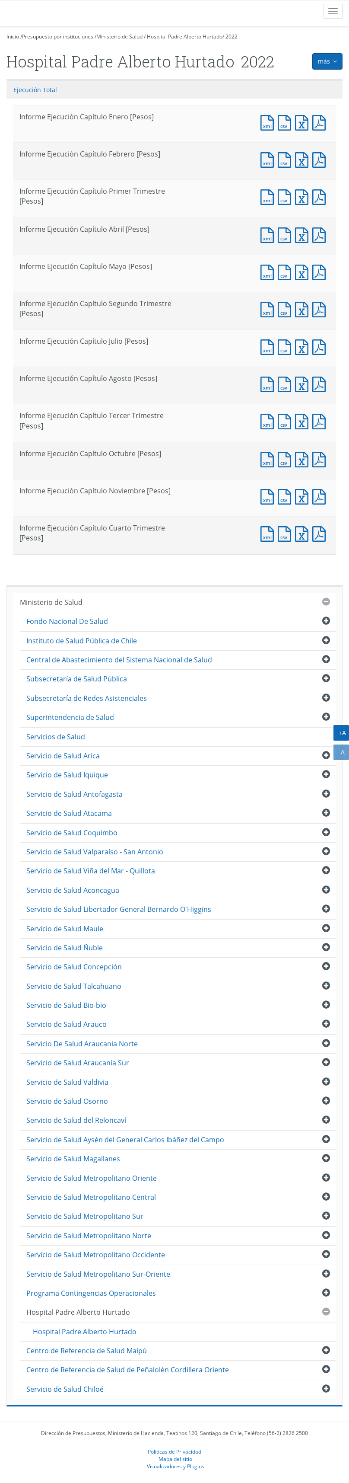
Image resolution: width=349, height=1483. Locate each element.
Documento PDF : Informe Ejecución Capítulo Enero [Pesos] (321, 121)
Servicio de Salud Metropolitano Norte (88, 1235)
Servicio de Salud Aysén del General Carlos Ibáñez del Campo (125, 1139)
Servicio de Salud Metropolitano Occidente (95, 1254)
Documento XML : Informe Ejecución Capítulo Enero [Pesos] (269, 121)
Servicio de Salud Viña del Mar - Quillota (90, 871)
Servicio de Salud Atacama (69, 813)
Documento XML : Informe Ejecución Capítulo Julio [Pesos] (269, 346)
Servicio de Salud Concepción (74, 967)
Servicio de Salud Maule (64, 928)
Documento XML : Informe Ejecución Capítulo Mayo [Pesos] (269, 271)
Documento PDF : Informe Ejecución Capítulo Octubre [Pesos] (321, 458)
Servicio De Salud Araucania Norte (82, 1043)
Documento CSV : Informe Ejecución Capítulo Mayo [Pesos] (286, 271)
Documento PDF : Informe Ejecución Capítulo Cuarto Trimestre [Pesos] (321, 533)
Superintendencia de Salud (70, 717)
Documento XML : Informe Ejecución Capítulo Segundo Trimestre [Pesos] (269, 308)
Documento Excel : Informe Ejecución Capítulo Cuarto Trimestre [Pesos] (303, 533)
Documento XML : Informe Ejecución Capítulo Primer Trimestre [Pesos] (269, 196)
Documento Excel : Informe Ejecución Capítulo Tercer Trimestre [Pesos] (303, 420)
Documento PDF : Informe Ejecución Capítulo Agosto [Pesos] (321, 383)
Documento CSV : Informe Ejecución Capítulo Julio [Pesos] (286, 346)
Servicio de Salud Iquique (67, 775)
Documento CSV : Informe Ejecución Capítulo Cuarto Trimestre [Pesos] (286, 533)
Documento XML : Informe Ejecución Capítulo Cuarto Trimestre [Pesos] (269, 533)
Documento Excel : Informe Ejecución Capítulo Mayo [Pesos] (303, 271)
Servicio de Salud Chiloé (65, 1389)
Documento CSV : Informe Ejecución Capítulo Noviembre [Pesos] (286, 495)
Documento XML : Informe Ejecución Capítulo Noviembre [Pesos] (269, 495)
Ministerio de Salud (119, 36)
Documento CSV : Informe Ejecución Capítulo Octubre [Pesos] (286, 458)
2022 (231, 36)
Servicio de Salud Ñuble (64, 947)
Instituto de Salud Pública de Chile (81, 641)
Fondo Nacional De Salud (67, 621)
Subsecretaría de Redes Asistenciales (86, 698)
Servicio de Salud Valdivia (67, 1082)
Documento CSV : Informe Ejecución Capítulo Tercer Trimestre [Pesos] (286, 420)
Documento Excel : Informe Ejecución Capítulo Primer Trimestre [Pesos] (303, 196)
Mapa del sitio (175, 1458)
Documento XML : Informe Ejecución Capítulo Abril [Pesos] (269, 234)
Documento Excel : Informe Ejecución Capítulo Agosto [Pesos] (303, 383)
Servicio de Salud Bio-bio (66, 1005)
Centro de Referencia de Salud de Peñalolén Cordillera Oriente (127, 1369)
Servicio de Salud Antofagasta (74, 794)
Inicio (12, 36)
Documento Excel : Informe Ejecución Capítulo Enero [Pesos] (303, 121)
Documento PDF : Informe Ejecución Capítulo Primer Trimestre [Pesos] (321, 196)
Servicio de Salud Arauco (66, 1024)
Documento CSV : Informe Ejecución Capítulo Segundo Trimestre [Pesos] (286, 308)
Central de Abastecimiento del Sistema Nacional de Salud (119, 660)
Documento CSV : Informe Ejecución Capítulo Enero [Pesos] (286, 121)
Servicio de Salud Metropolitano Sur (84, 1216)
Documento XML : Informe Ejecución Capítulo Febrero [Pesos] (269, 159)
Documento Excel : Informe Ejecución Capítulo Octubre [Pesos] (303, 458)
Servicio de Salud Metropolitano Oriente (91, 1178)
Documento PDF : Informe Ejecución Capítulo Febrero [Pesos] (321, 159)
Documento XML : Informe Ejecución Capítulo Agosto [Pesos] (269, 383)
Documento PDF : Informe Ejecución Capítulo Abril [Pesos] (321, 234)
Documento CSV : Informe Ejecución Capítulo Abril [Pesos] (286, 234)
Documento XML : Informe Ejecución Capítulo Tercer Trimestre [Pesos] (269, 420)
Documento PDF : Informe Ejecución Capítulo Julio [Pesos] (321, 346)
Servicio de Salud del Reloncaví (76, 1120)
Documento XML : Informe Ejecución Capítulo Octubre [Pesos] (269, 458)
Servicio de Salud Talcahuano (73, 986)
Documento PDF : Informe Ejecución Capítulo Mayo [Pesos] (321, 271)
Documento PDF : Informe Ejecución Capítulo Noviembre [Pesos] (321, 495)
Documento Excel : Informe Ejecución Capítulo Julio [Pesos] (303, 346)
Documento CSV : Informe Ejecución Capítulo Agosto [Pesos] (286, 383)
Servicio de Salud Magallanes (73, 1158)
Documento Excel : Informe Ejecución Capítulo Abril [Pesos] (303, 234)
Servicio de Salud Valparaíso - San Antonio (94, 852)
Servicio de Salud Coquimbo (71, 832)
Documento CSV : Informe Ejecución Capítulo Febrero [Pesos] (286, 159)
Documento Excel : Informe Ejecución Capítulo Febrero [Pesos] (303, 159)
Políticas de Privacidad (174, 1451)
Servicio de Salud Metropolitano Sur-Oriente (98, 1274)
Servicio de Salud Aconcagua (72, 890)
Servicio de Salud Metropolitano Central (91, 1197)
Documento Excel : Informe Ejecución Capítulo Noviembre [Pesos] (303, 495)
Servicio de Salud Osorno (67, 1101)
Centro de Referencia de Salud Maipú (86, 1350)
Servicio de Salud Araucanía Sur (77, 1063)
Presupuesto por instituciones (57, 36)
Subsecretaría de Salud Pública (76, 679)
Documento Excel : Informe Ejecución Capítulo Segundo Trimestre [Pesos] (303, 308)
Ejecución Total (35, 90)
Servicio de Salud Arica (63, 756)
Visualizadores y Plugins (175, 1466)
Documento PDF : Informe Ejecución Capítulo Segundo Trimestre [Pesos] (321, 308)
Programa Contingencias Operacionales (91, 1293)
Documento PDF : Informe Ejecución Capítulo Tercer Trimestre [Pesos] (321, 420)
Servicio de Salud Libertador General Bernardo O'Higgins (118, 909)
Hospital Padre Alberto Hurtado (184, 36)
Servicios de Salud (55, 737)
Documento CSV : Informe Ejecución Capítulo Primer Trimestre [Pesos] (286, 196)
